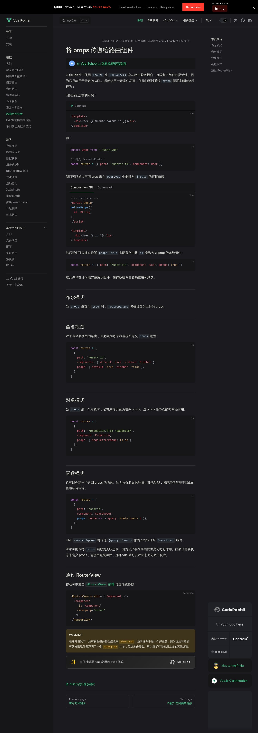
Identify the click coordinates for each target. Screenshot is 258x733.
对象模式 (216, 58)
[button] (26, 32)
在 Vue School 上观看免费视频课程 (101, 63)
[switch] (223, 20)
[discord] (249, 20)
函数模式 (216, 64)
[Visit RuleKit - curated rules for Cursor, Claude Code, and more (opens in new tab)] (130, 662)
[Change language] (209, 20)
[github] (242, 20)
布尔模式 (216, 45)
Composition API (81, 187)
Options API (105, 187)
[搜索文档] (75, 20)
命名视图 (216, 51)
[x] (235, 20)
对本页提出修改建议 (80, 684)
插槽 (100, 584)
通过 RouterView (222, 70)
